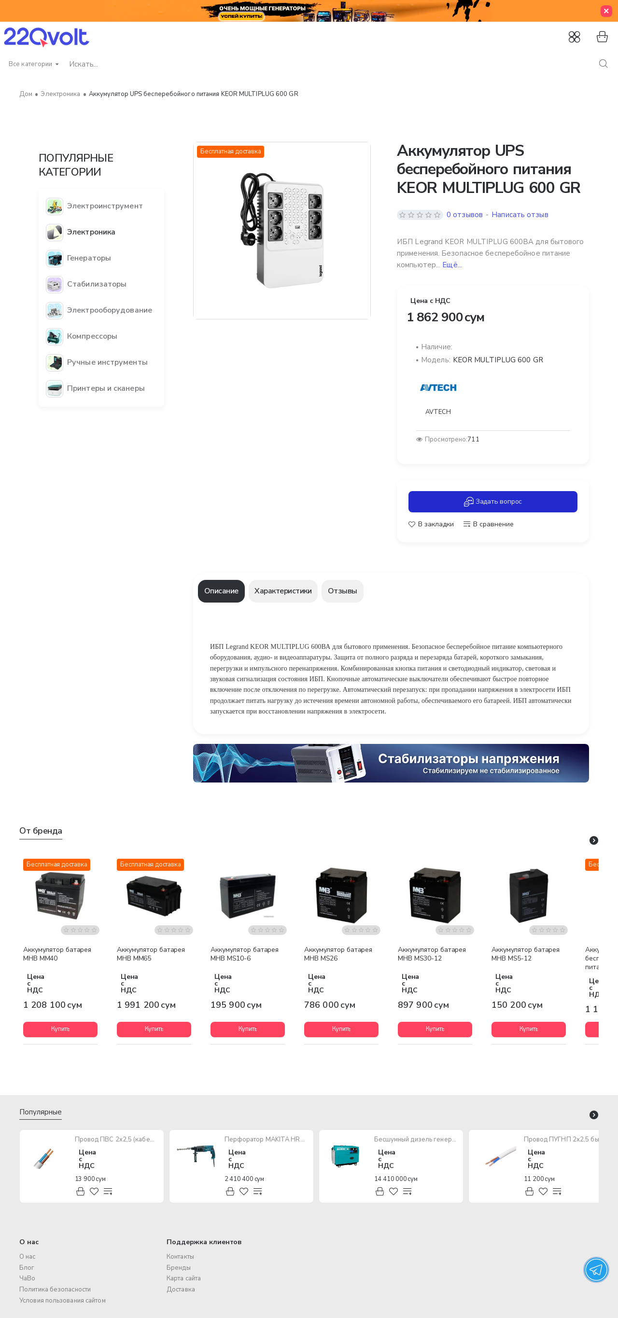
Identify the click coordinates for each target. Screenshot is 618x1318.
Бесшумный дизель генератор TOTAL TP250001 (416, 1140)
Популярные (40, 1112)
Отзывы (342, 591)
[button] (431, 524)
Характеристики (282, 591)
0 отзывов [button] (465, 215)
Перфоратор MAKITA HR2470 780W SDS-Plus (266, 1140)
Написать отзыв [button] (520, 215)
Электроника (60, 94)
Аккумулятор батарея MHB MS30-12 (432, 954)
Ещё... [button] (452, 265)
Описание (221, 591)
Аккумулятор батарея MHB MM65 (151, 954)
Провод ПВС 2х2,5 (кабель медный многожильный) (116, 1140)
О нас (29, 1242)
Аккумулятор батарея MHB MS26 (338, 954)
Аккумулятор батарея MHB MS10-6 (245, 954)
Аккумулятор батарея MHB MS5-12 (526, 954)
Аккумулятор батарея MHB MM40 (57, 954)
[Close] (606, 11)
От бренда (40, 831)
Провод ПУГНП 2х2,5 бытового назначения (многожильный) (565, 1140)
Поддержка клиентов (204, 1242)
